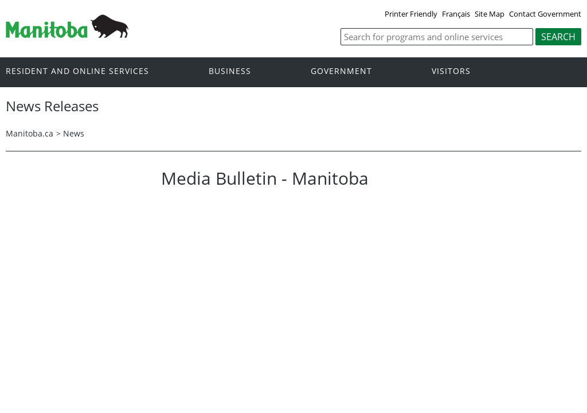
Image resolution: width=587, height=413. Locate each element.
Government (341, 71)
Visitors (451, 71)
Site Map (489, 14)
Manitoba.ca (29, 133)
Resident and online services (77, 71)
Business (230, 71)
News (73, 133)
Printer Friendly (411, 14)
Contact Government (545, 14)
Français (456, 14)
